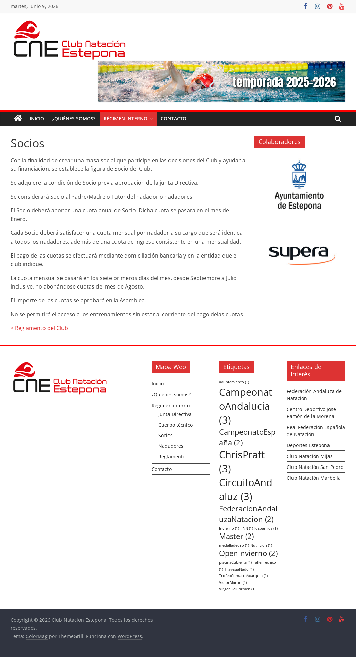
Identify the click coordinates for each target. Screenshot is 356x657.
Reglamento (171, 456)
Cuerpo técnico (175, 425)
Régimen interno (125, 118)
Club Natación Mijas (310, 456)
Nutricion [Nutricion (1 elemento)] (261, 545)
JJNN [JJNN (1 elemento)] (247, 528)
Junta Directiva (175, 414)
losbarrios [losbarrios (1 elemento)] (266, 528)
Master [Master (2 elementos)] (236, 536)
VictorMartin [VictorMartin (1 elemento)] (233, 582)
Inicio (37, 118)
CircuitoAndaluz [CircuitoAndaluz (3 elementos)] (245, 489)
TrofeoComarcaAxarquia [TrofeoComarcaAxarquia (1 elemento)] (243, 575)
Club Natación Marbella (314, 478)
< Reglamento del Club (39, 328)
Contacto (173, 118)
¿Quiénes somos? (73, 118)
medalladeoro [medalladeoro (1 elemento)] (234, 545)
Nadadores (170, 446)
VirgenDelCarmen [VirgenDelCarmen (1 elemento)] (237, 589)
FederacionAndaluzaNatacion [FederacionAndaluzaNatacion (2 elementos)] (248, 514)
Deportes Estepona (308, 445)
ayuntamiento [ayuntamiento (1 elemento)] (234, 382)
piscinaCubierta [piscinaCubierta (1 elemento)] (235, 562)
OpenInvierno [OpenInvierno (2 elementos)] (248, 553)
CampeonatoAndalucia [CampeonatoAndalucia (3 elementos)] (245, 406)
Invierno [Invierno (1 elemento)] (229, 528)
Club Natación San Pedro (315, 467)
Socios (165, 435)
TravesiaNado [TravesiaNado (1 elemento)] (239, 569)
